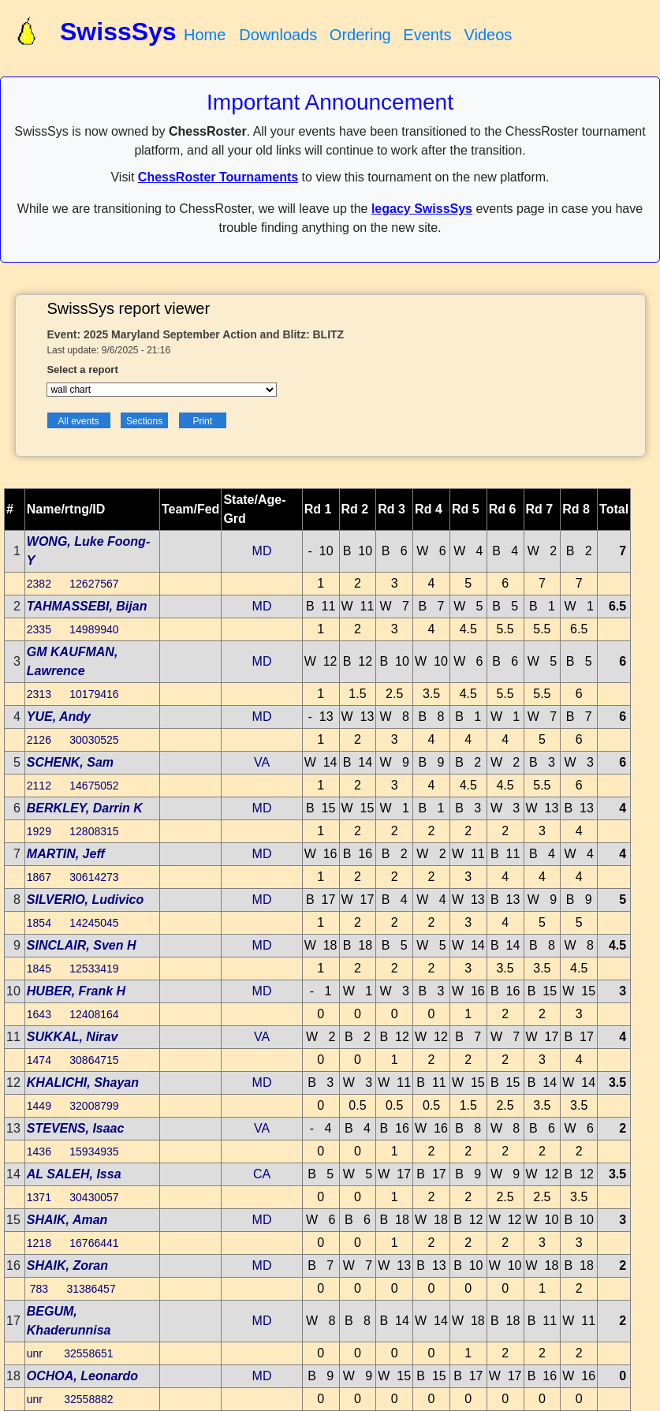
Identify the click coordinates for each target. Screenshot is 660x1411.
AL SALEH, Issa (74, 1174)
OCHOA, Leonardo (82, 1376)
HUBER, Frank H (76, 991)
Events (427, 34)
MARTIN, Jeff (66, 853)
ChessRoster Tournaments (218, 177)
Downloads (278, 34)
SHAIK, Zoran (67, 1265)
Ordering (360, 34)
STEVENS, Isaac (76, 1128)
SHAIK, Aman (67, 1219)
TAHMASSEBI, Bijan (87, 606)
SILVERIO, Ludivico (85, 899)
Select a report (82, 369)
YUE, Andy (59, 716)
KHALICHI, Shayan (83, 1082)
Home (205, 34)
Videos (488, 34)
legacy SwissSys (421, 208)
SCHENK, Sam (70, 762)
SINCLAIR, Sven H (81, 945)
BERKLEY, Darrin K (85, 808)
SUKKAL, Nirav (72, 1036)
